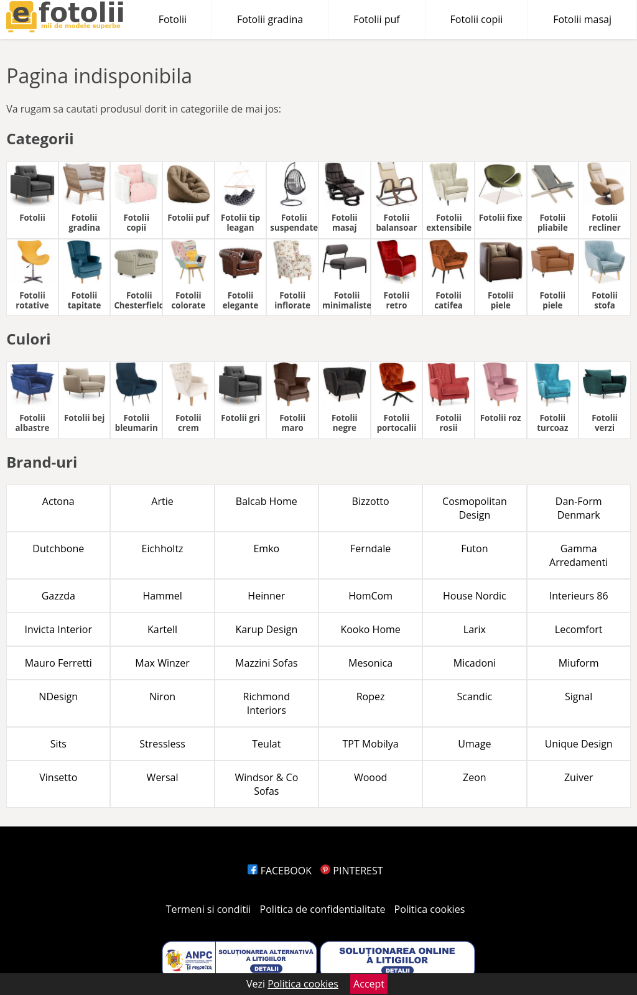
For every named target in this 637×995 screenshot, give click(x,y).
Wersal (163, 777)
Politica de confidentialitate (323, 909)
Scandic (475, 696)
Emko (266, 548)
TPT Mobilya (371, 744)
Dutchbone (58, 548)
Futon (474, 548)
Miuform (579, 663)
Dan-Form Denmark (579, 508)
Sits (58, 744)
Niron (162, 696)
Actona (58, 501)
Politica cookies (429, 909)
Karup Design (266, 629)
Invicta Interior (58, 629)
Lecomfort (579, 629)
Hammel (162, 596)
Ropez (370, 696)
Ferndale (370, 548)
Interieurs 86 (578, 596)
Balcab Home (266, 501)
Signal (578, 696)
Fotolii (173, 19)
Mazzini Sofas (266, 663)
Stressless (162, 744)
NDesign (58, 696)
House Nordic (474, 596)
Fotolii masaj (582, 19)
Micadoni (474, 663)
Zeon (474, 777)
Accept (368, 984)
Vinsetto (58, 777)
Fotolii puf (376, 19)
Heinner (266, 596)
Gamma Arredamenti (578, 555)
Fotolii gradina (270, 19)
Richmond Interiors (266, 703)
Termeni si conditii (208, 909)
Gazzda (58, 596)
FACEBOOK (280, 870)
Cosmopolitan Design (474, 508)
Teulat (266, 744)
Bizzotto (370, 501)
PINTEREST (351, 870)
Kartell (162, 629)
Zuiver (578, 777)
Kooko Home (370, 629)
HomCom (370, 596)
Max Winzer (162, 663)
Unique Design (579, 744)
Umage (474, 744)
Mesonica (370, 663)
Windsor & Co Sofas (266, 784)
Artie (162, 501)
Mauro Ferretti (58, 663)
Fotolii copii (476, 19)
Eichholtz (163, 548)
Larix (474, 629)
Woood (370, 777)
